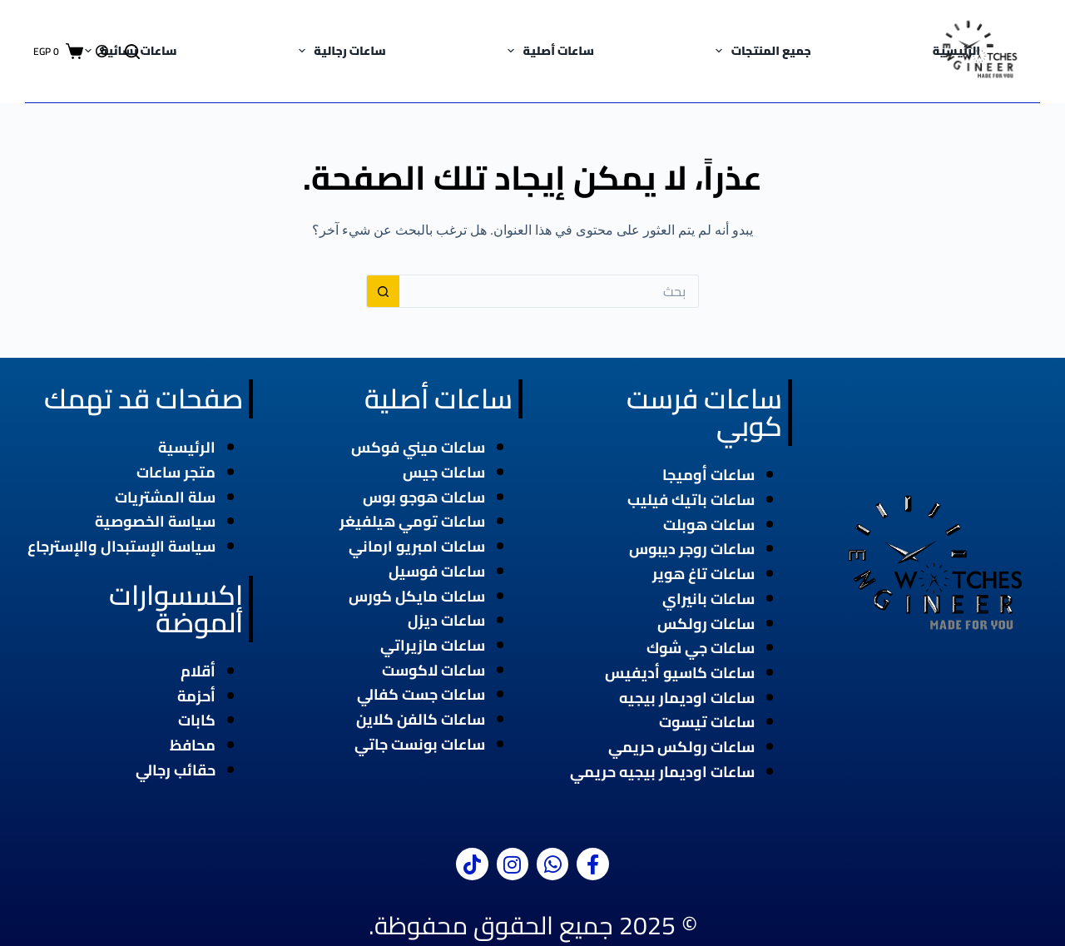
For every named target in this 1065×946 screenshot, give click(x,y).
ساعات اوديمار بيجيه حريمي (662, 771)
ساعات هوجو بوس (424, 497)
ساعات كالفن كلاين (420, 719)
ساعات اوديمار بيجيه (687, 697)
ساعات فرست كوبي (704, 412)
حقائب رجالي (175, 770)
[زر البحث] (382, 291)
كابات (196, 720)
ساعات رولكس (706, 623)
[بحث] (132, 51)
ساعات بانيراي (708, 598)
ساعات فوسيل (437, 571)
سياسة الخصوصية (155, 521)
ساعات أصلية (547, 51)
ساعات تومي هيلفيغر (412, 521)
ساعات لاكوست (433, 670)
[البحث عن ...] (549, 291)
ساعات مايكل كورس (417, 596)
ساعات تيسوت (707, 722)
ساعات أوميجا (708, 474)
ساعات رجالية (339, 51)
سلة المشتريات (165, 497)
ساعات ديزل (446, 620)
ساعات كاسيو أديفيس (680, 672)
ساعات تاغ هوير (703, 573)
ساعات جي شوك (700, 647)
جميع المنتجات (760, 51)
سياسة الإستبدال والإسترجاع (121, 546)
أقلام (198, 671)
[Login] (102, 51)
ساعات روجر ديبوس (692, 548)
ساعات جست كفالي (421, 694)
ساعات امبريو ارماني (417, 546)
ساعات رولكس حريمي (681, 746)
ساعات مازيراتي (432, 645)
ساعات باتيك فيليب (691, 499)
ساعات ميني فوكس (418, 447)
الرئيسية (956, 51)
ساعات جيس (444, 472)
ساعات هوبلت (709, 524)
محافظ (192, 745)
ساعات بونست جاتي (419, 744)
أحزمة (196, 696)
